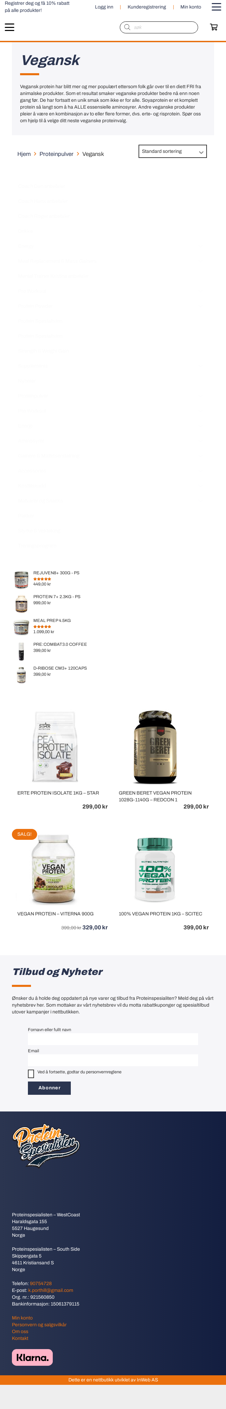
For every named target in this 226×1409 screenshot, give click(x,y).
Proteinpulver (56, 154)
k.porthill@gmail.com (50, 1290)
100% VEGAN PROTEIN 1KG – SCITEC (160, 913)
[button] (216, 7)
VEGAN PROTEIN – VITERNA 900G (55, 913)
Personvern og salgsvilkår (39, 1324)
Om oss (20, 1331)
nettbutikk (103, 1379)
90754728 (41, 1283)
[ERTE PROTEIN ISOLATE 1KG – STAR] (53, 712)
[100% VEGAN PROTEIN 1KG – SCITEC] (154, 833)
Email (33, 1050)
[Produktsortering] (173, 151)
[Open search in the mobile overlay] (159, 27)
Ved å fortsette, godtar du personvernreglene (75, 1074)
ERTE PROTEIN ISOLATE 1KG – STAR (58, 793)
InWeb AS (147, 1379)
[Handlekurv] (213, 27)
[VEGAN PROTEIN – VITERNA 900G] (53, 833)
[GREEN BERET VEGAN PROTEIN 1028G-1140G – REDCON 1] (154, 712)
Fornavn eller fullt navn (49, 1029)
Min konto (22, 1317)
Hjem (24, 154)
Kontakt (20, 1338)
